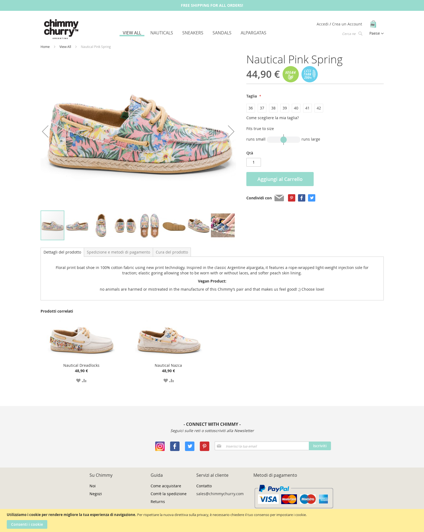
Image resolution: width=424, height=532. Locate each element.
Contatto (204, 485)
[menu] (194, 33)
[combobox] (351, 33)
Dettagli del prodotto (62, 252)
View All (65, 46)
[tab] (62, 252)
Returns (158, 501)
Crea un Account (347, 24)
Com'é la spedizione (169, 493)
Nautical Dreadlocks (81, 365)
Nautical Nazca (168, 365)
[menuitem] (132, 33)
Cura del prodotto (172, 252)
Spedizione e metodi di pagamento (118, 252)
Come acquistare (166, 485)
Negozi (96, 493)
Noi (93, 485)
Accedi (323, 24)
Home (46, 46)
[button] (45, 131)
